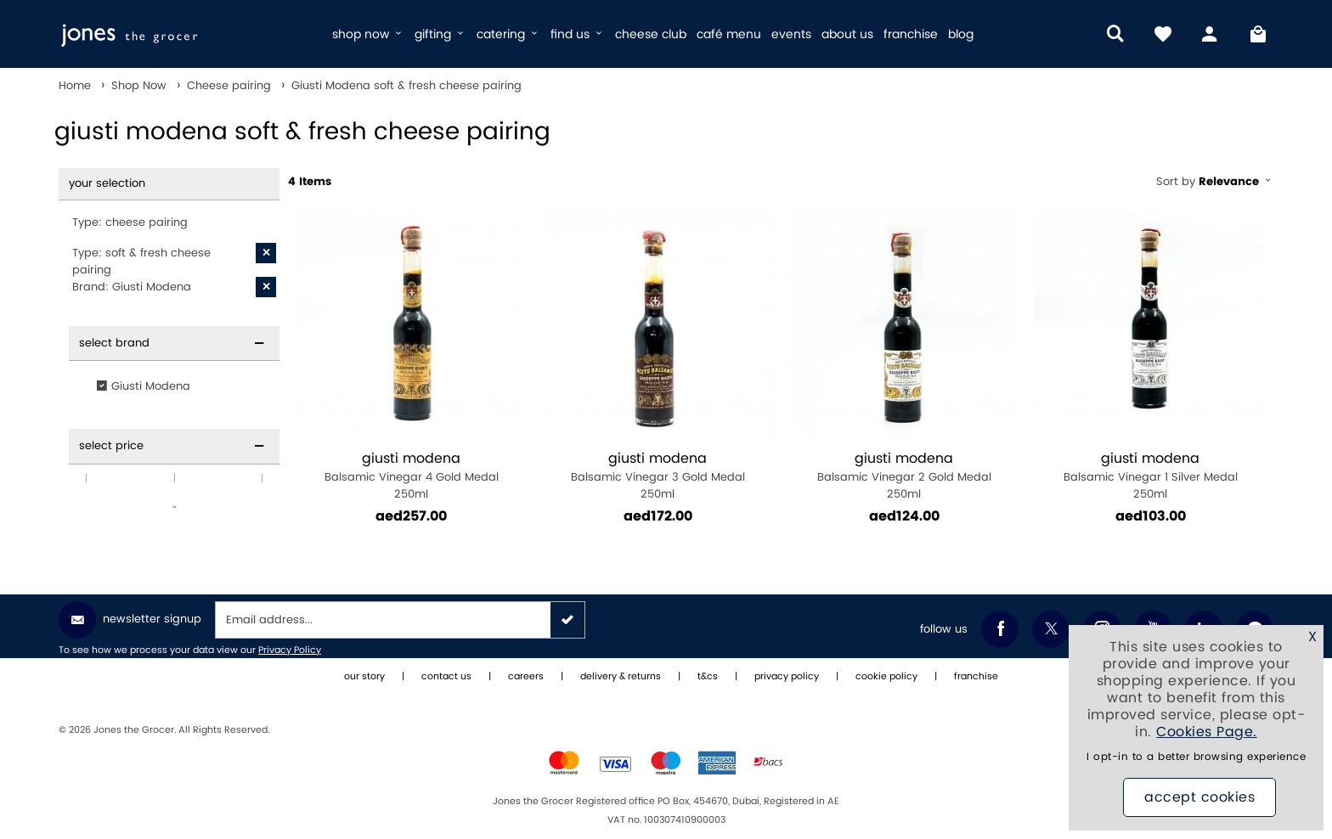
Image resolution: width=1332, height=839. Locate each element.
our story (364, 676)
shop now (368, 34)
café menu (729, 34)
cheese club (650, 34)
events (791, 34)
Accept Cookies (1199, 797)
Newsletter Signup (130, 620)
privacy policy (786, 676)
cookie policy (886, 676)
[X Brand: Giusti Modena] (266, 287)
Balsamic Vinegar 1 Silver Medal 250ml (1150, 476)
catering (508, 34)
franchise (910, 34)
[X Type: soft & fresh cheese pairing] (266, 253)
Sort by (1214, 181)
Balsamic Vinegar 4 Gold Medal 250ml (411, 476)
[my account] (1210, 33)
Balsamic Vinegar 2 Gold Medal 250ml (904, 476)
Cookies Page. (1206, 732)
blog (961, 34)
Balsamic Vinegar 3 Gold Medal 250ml (657, 476)
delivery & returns (620, 676)
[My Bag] (1258, 33)
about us (847, 34)
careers (526, 676)
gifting (440, 34)
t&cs (707, 676)
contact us (446, 676)
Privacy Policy (289, 650)
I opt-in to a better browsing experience (1196, 757)
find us (577, 34)
